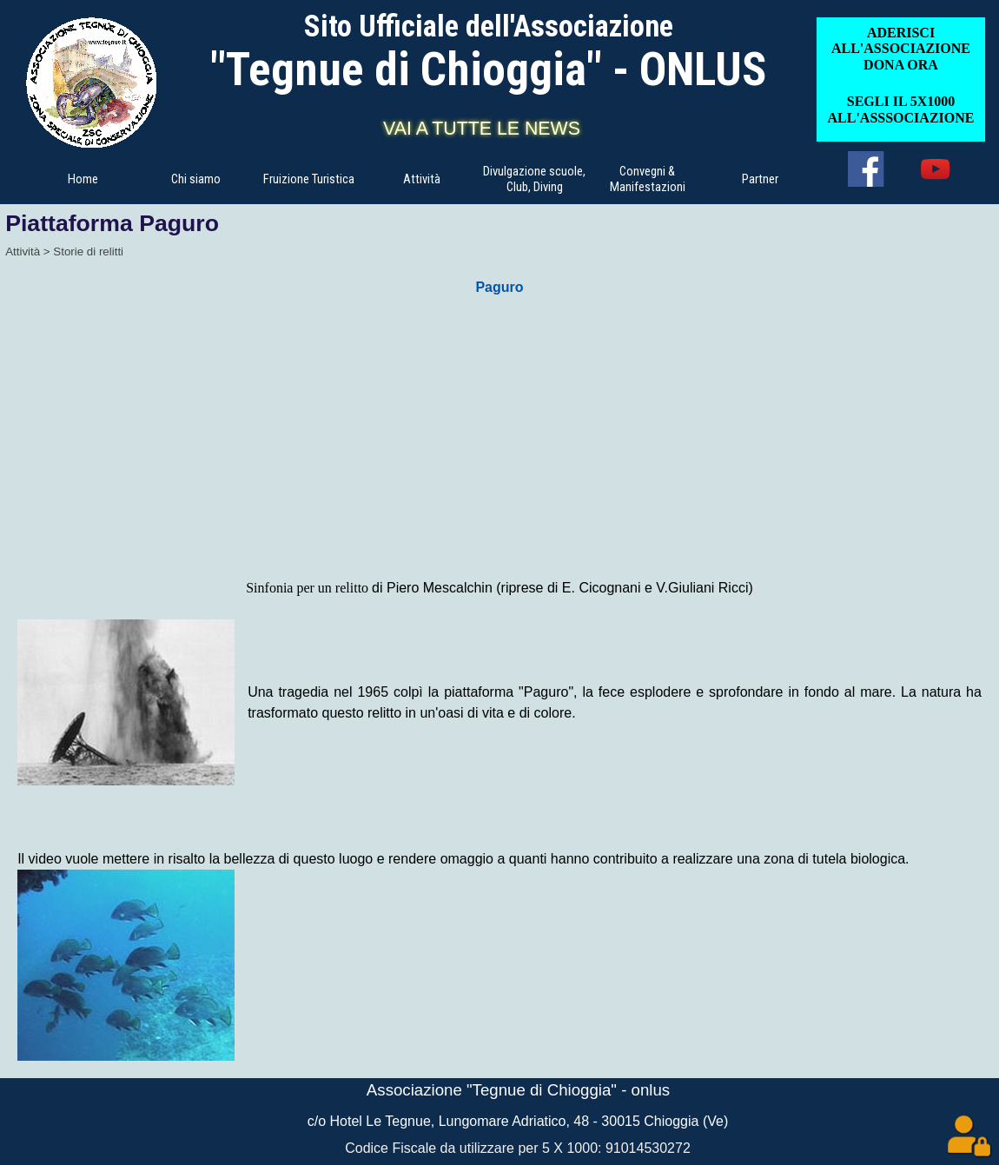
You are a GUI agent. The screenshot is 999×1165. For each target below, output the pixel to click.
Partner (760, 179)
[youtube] (935, 169)
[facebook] (865, 169)
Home (83, 179)
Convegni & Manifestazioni (647, 179)
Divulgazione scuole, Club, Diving (534, 179)
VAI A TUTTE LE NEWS (481, 128)
